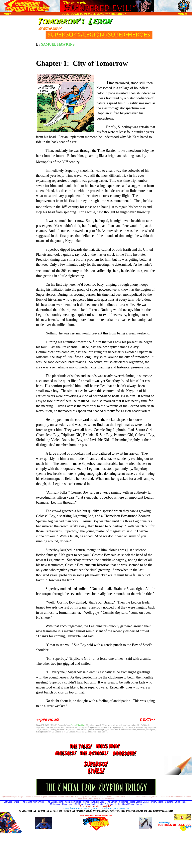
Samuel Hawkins (77, 725)
